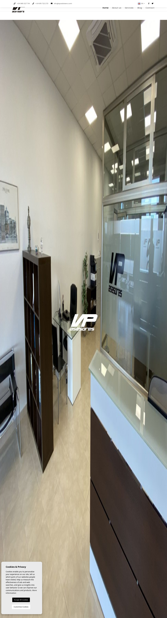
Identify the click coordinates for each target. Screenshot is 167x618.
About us (116, 13)
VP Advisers (22, 15)
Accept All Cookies (21, 600)
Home (106, 13)
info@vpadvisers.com (63, 3)
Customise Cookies (21, 607)
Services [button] (129, 13)
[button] (141, 3)
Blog (140, 13)
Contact (150, 13)
